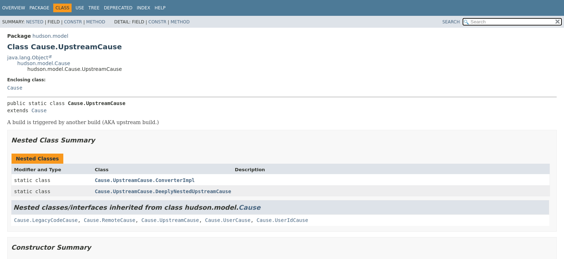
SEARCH (451, 21)
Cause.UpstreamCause (170, 220)
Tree (94, 7)
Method (95, 21)
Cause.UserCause (227, 220)
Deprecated (118, 7)
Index (143, 7)
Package (39, 7)
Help (160, 7)
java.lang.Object (27, 57)
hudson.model (50, 36)
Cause (14, 88)
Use (80, 7)
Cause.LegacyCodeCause (46, 220)
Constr (73, 21)
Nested (34, 21)
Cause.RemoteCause (109, 220)
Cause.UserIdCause (282, 220)
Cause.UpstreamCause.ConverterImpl (145, 180)
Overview (13, 7)
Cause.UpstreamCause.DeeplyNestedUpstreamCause (163, 191)
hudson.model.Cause (43, 63)
